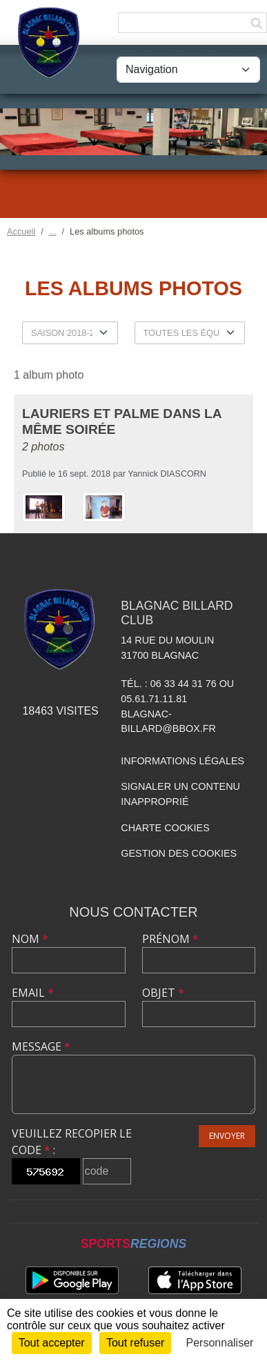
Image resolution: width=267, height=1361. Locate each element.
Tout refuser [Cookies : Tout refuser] (135, 1343)
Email (33, 992)
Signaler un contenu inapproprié (180, 794)
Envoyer (227, 1136)
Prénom (170, 938)
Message (41, 1046)
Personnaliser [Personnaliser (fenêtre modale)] (220, 1343)
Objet (163, 992)
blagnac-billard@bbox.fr (168, 721)
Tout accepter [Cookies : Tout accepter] (52, 1343)
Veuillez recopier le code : (72, 1142)
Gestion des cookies (179, 853)
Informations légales (182, 760)
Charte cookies (165, 827)
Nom (30, 938)
